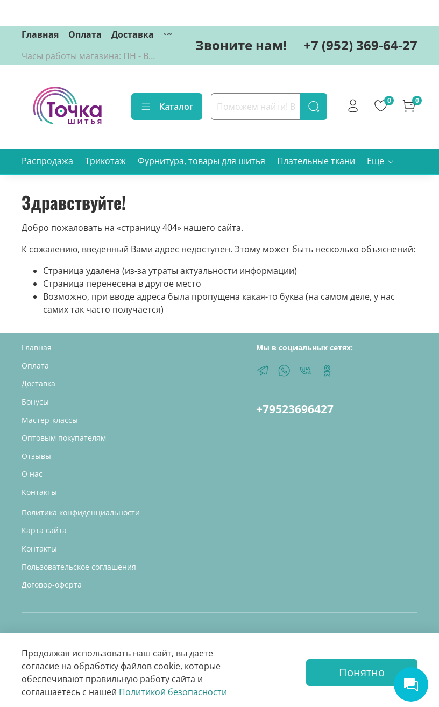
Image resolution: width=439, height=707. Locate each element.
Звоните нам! (241, 45)
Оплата (85, 34)
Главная (40, 34)
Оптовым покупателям (64, 438)
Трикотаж (105, 161)
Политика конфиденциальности (81, 512)
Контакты (39, 492)
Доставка (132, 34)
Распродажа (47, 161)
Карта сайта (44, 530)
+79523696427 (295, 408)
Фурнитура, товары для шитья (201, 161)
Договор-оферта (52, 584)
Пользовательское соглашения (79, 567)
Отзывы (36, 456)
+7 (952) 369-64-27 (360, 45)
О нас (32, 474)
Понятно (362, 672)
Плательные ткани (316, 161)
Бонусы (35, 402)
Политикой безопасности (173, 692)
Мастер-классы (50, 420)
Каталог (166, 106)
